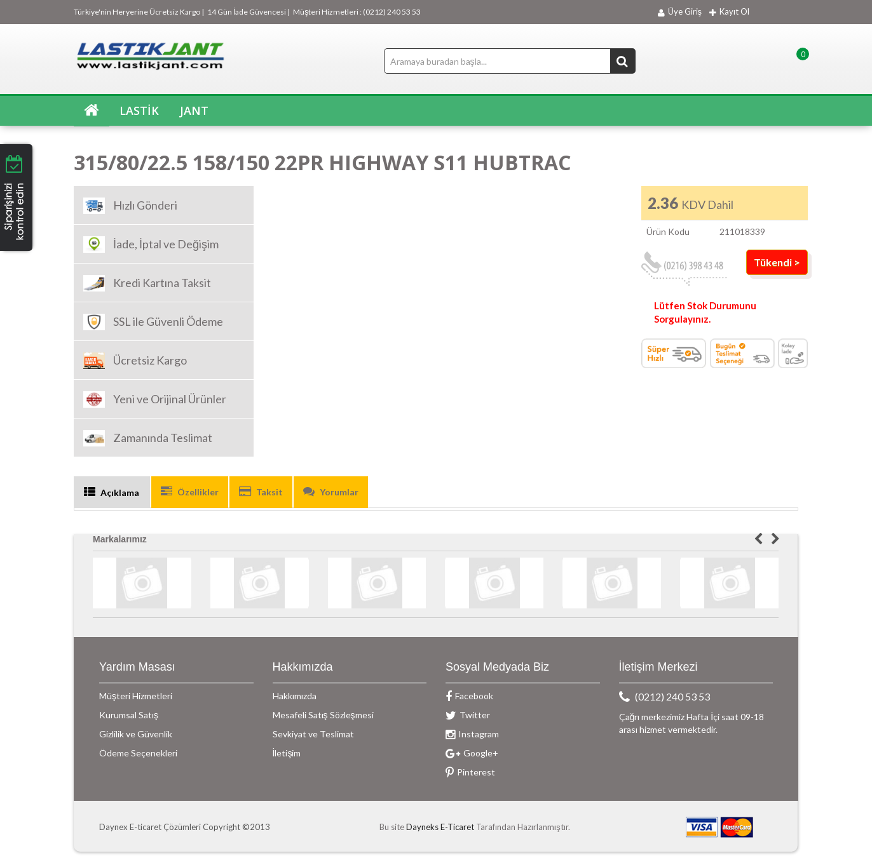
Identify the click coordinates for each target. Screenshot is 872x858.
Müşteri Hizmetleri (135, 695)
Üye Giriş (676, 11)
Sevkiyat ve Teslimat (313, 733)
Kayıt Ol (729, 11)
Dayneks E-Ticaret (440, 827)
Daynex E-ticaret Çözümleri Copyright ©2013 (184, 827)
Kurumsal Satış (128, 714)
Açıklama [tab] (111, 492)
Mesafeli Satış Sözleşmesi (323, 714)
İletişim (287, 752)
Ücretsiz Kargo (135, 360)
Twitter (468, 714)
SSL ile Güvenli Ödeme (153, 322)
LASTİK (137, 110)
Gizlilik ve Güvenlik (135, 733)
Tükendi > (777, 262)
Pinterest (470, 772)
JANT (192, 110)
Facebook (469, 695)
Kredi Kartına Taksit (147, 283)
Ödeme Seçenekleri (138, 752)
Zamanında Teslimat (147, 438)
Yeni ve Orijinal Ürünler (154, 399)
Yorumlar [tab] (330, 491)
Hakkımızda (295, 695)
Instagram (472, 733)
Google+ (472, 752)
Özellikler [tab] (190, 491)
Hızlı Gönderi (130, 206)
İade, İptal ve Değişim (151, 244)
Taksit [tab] (261, 491)
